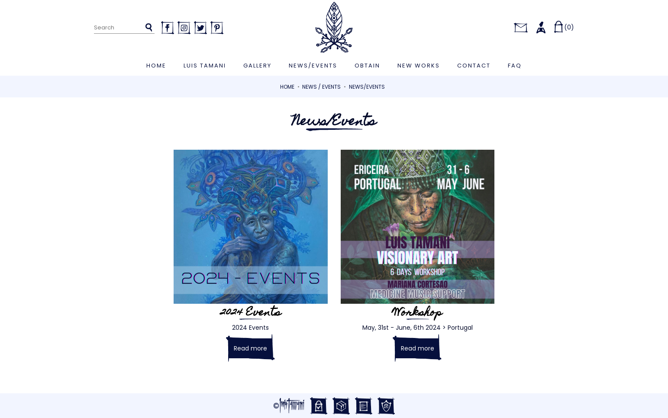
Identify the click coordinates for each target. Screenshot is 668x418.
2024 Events (250, 313)
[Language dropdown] (499, 27)
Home (156, 65)
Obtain (367, 65)
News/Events (313, 65)
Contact (474, 65)
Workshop (417, 313)
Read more (250, 348)
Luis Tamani (205, 65)
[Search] (124, 28)
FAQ (515, 65)
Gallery (257, 65)
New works (418, 65)
